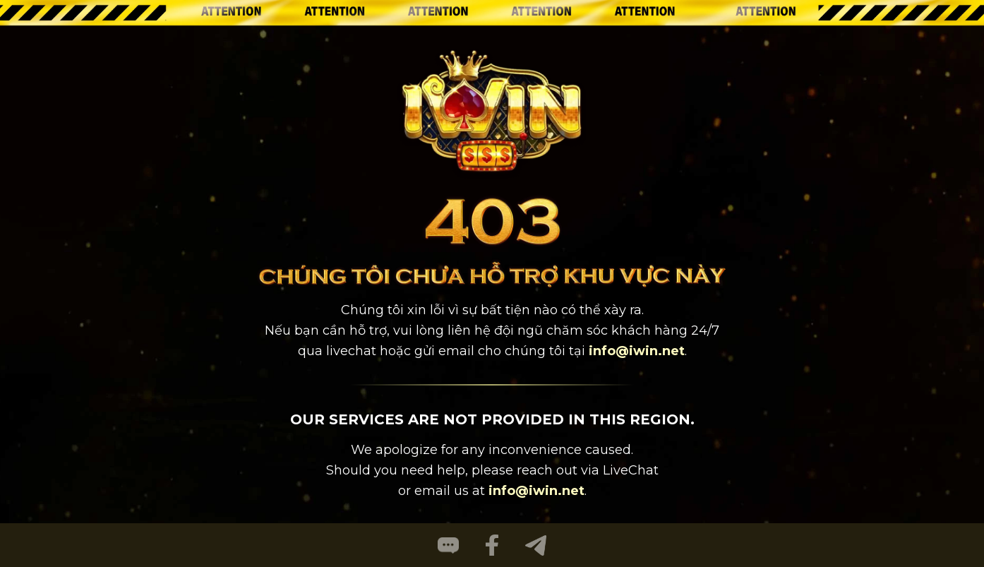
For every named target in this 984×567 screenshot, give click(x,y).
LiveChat (631, 470)
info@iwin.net (637, 351)
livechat (351, 351)
